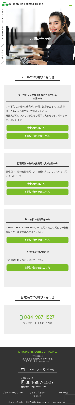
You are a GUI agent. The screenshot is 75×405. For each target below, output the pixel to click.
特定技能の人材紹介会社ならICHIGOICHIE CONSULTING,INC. (40, 402)
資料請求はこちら (37, 127)
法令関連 (37, 396)
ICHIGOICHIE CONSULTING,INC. (2, 25)
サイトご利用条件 (37, 393)
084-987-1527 (39, 317)
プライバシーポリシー (13, 393)
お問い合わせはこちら (37, 136)
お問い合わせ (2, 53)
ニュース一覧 (62, 393)
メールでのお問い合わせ (41, 369)
